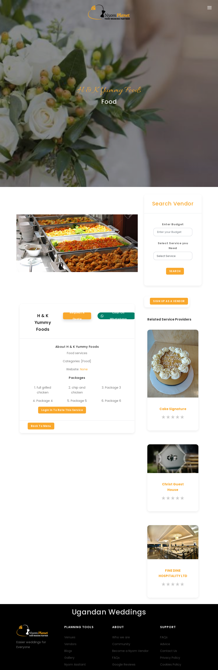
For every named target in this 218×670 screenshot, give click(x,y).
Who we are (121, 527)
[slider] (173, 306)
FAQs (116, 547)
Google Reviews (123, 554)
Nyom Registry (75, 568)
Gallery (69, 547)
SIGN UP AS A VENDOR (169, 190)
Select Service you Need (173, 135)
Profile (33, 658)
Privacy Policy (170, 547)
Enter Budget (173, 114)
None (84, 259)
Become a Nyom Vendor (130, 540)
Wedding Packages (78, 561)
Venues (69, 527)
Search (175, 161)
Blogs (68, 540)
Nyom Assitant (75, 554)
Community (121, 534)
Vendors (70, 534)
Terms (22, 658)
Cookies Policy (170, 554)
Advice (165, 534)
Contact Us (168, 540)
